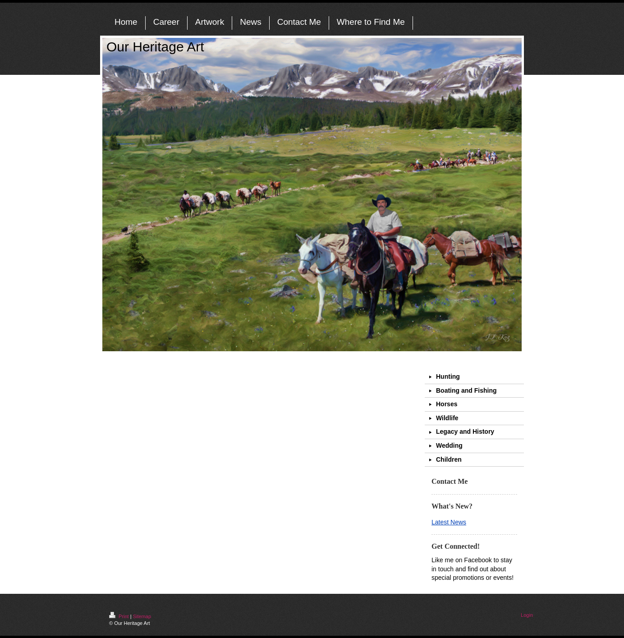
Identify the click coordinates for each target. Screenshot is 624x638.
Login (527, 615)
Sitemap (142, 616)
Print (119, 616)
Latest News (448, 522)
